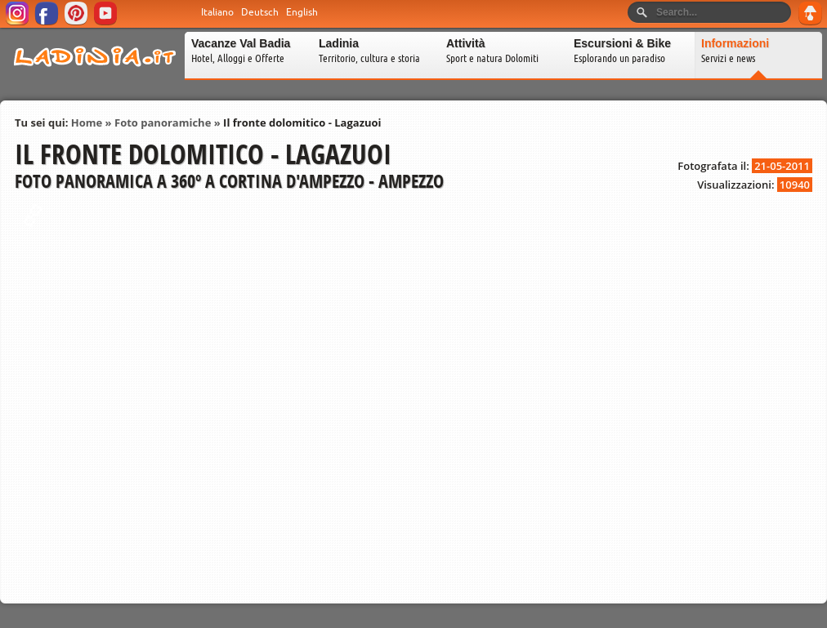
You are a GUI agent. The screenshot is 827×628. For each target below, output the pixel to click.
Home (86, 122)
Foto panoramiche (162, 122)
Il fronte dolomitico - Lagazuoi (302, 122)
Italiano (217, 12)
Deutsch (260, 12)
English (302, 12)
